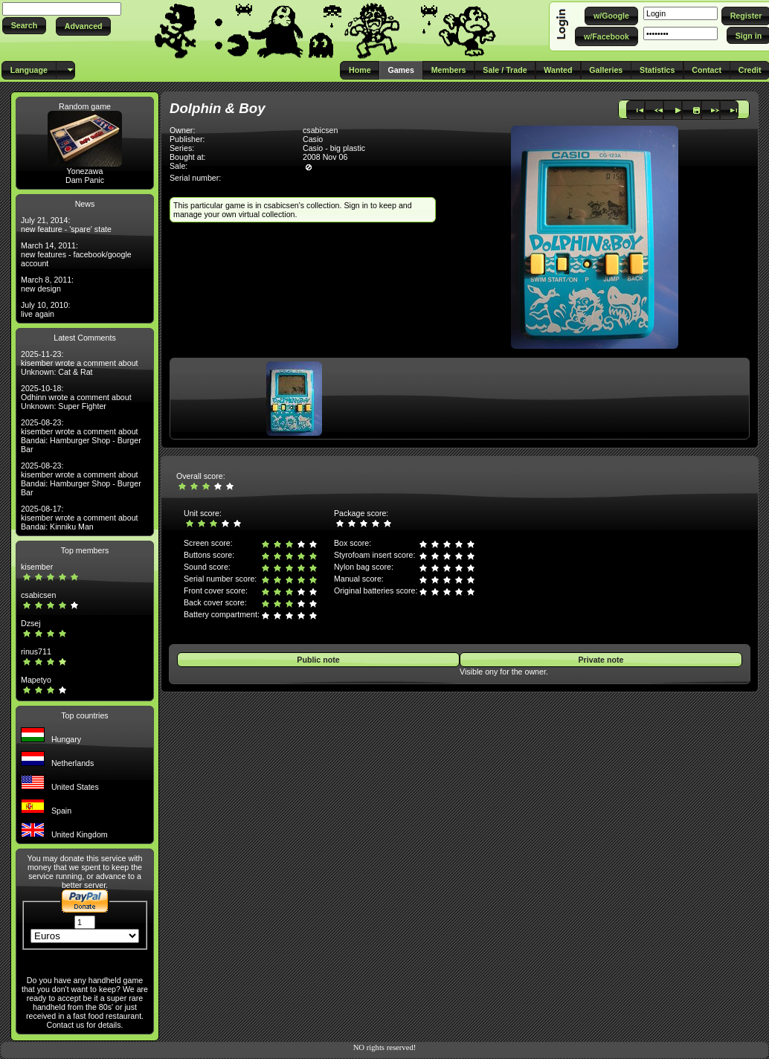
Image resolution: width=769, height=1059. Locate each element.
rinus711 (36, 651)
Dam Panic (84, 180)
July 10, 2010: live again (45, 309)
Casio (313, 139)
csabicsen (38, 594)
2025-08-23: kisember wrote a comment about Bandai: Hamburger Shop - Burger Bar (81, 436)
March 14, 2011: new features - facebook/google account (76, 254)
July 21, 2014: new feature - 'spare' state (66, 225)
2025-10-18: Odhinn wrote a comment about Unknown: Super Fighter (76, 397)
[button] (24, 25)
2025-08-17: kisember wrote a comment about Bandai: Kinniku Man (79, 517)
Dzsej (31, 623)
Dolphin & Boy (218, 108)
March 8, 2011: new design (47, 284)
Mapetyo (36, 679)
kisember (37, 566)
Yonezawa (85, 171)
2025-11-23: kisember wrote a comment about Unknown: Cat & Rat (79, 363)
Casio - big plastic (334, 148)
